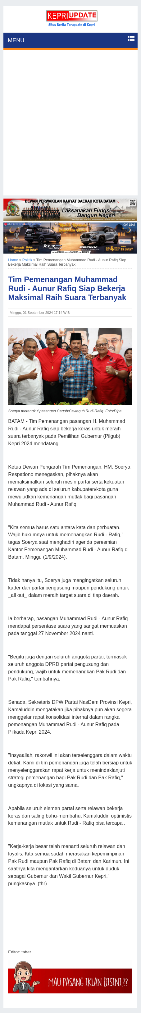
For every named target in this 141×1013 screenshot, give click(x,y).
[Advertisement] (70, 124)
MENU (16, 40)
